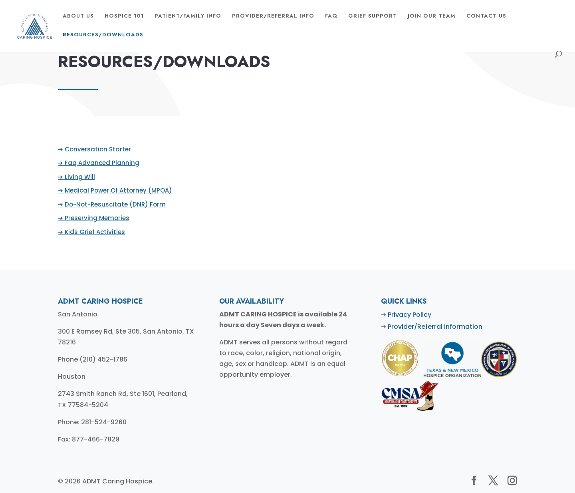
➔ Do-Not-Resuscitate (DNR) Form (113, 204)
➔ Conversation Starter (96, 149)
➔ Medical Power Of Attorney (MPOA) (116, 190)
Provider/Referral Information (435, 326)
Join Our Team (432, 16)
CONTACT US (486, 16)
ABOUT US (78, 16)
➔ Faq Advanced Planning (100, 163)
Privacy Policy (409, 314)
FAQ (331, 16)
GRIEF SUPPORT (372, 16)
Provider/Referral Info (273, 16)
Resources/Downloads (103, 35)
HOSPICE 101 (124, 16)
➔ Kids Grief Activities (93, 231)
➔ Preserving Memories (95, 218)
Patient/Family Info (188, 16)
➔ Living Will (78, 177)
